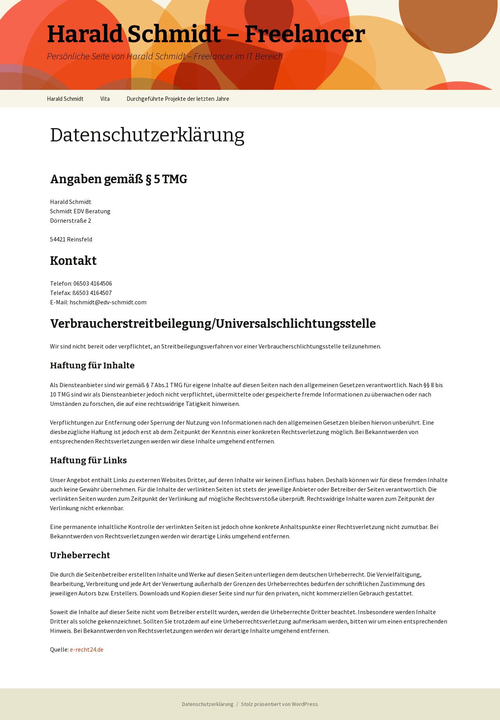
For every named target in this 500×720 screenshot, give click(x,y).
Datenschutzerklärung (208, 703)
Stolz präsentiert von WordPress (279, 703)
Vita (105, 98)
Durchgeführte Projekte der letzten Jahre (178, 98)
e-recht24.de (87, 649)
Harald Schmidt (65, 98)
